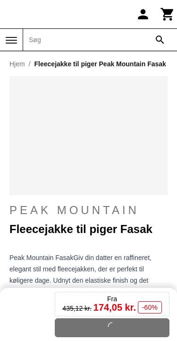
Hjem (17, 64)
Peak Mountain (74, 217)
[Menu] (11, 40)
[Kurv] (167, 14)
